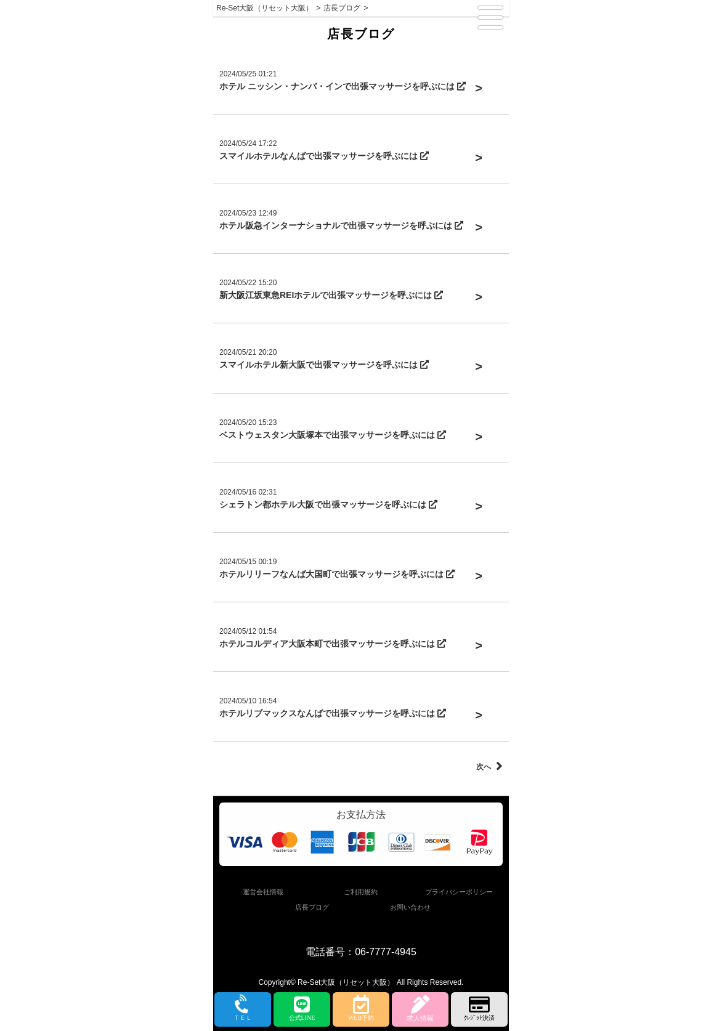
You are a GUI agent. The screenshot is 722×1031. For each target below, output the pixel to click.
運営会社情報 (263, 892)
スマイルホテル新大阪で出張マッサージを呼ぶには (324, 365)
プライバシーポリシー (459, 892)
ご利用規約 (361, 892)
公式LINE (302, 1008)
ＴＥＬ (242, 1008)
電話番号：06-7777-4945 (361, 952)
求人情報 (420, 1008)
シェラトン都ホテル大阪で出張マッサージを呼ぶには (328, 504)
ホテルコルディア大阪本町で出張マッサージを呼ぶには (332, 644)
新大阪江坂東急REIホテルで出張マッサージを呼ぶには (331, 295)
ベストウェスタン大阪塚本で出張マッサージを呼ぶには (332, 435)
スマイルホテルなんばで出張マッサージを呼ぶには (324, 156)
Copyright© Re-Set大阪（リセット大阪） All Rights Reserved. (361, 982)
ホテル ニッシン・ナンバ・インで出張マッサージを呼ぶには (342, 86)
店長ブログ (312, 907)
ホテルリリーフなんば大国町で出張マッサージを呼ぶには (337, 574)
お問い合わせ (410, 907)
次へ (489, 766)
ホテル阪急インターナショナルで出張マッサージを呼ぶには (341, 225)
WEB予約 (361, 1008)
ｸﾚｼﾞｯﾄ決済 (479, 1008)
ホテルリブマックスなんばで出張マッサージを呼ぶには (332, 713)
